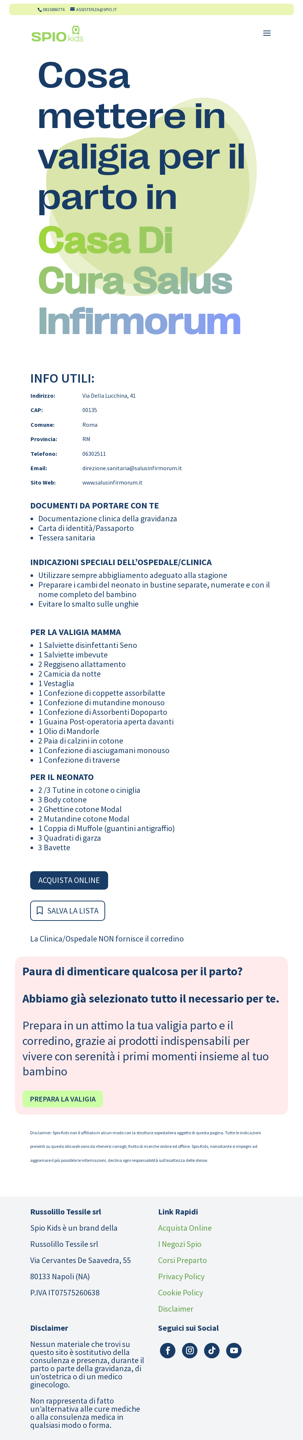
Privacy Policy (181, 1276)
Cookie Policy (180, 1292)
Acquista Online (69, 880)
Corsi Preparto (182, 1260)
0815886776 (54, 9)
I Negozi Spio (180, 1244)
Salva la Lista (73, 910)
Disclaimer (175, 1309)
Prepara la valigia (63, 1098)
